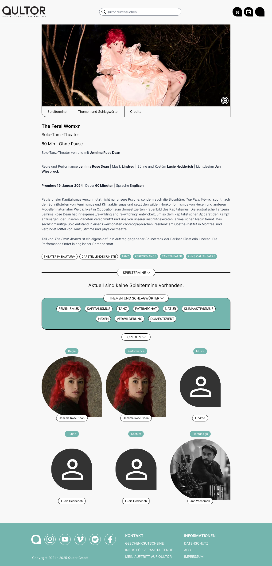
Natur (170, 309)
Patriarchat (146, 309)
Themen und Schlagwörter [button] (98, 111)
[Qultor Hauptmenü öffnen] (259, 11)
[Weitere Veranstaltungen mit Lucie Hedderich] (72, 468)
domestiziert (162, 319)
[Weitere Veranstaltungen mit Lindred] (200, 385)
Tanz (122, 309)
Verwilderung (129, 319)
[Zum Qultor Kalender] (248, 11)
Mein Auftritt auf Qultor (148, 556)
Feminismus (68, 309)
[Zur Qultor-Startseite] (36, 539)
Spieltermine (134, 273)
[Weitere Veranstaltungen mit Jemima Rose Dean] (72, 385)
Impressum (193, 556)
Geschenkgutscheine (144, 543)
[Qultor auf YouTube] (65, 539)
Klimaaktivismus (199, 309)
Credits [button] (135, 111)
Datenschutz (196, 543)
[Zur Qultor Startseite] (24, 11)
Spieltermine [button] (56, 111)
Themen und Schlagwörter (134, 298)
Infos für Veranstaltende (149, 550)
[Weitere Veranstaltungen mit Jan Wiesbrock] (200, 468)
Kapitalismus (98, 309)
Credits (134, 337)
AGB (187, 550)
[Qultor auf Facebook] (110, 539)
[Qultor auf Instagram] (50, 539)
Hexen (103, 319)
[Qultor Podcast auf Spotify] (95, 539)
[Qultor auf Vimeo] (80, 539)
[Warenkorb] (237, 11)
